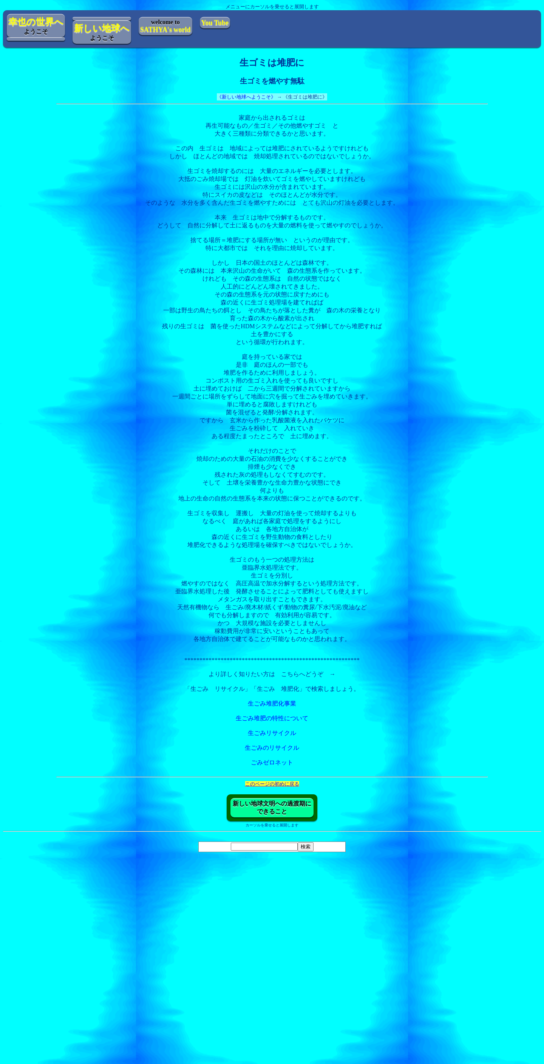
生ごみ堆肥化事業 (272, 703)
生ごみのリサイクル (272, 747)
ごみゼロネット (272, 762)
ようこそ (35, 26)
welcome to (165, 26)
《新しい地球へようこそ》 (246, 97)
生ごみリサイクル (272, 733)
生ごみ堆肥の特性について (272, 718)
